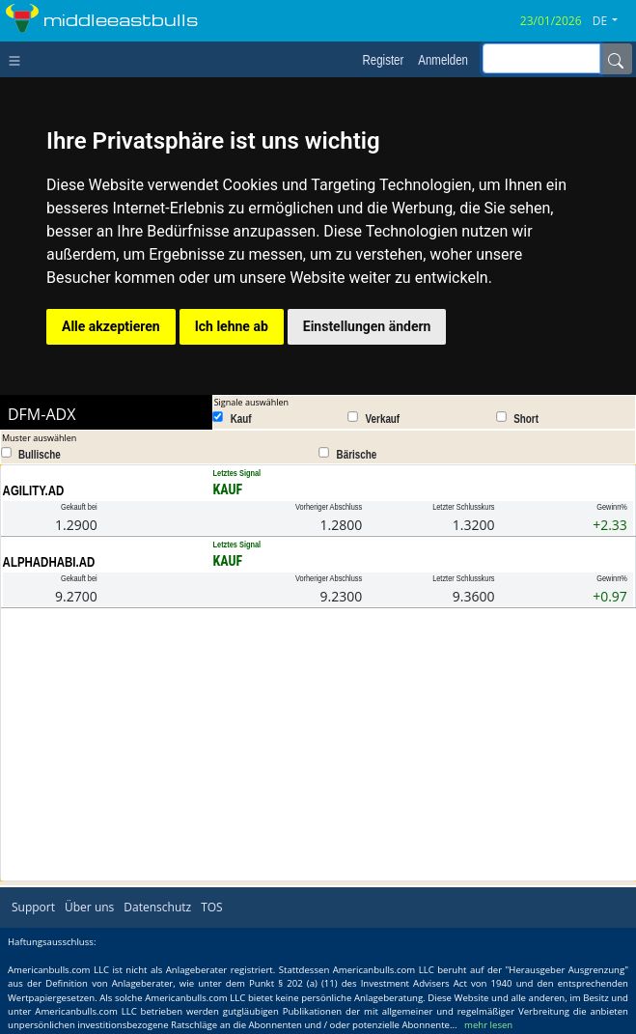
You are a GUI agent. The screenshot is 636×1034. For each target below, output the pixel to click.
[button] (612, 21)
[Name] (615, 58)
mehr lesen (488, 1025)
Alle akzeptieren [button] (111, 326)
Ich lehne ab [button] (231, 326)
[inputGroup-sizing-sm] (541, 58)
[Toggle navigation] (19, 58)
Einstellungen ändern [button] (367, 326)
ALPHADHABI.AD (49, 562)
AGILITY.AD (34, 490)
